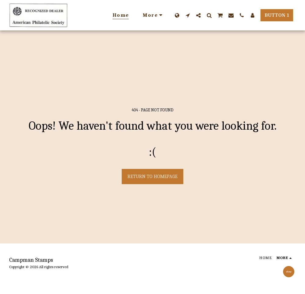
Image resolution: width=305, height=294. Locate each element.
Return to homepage (152, 176)
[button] (188, 15)
